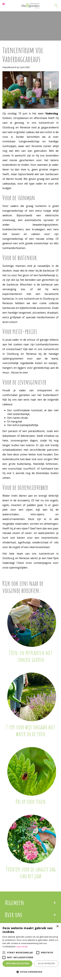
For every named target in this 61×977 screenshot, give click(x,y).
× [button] (57, 926)
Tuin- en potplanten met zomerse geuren (30, 656)
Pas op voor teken (30, 801)
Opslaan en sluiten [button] (17, 963)
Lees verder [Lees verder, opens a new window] (22, 946)
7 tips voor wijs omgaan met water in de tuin (30, 730)
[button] (30, 971)
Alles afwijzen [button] (46, 963)
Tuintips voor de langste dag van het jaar (31, 872)
